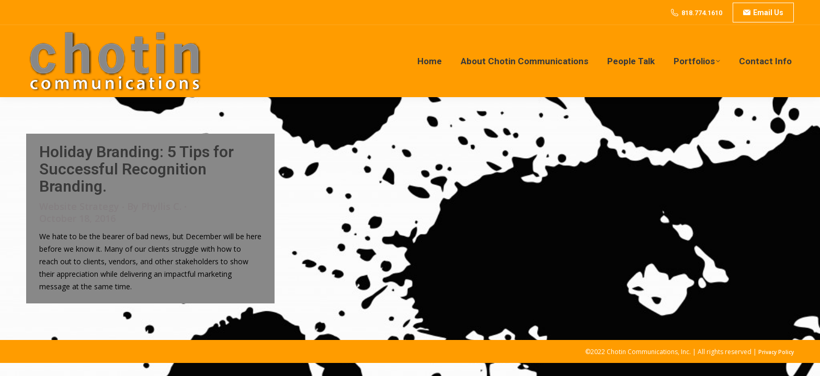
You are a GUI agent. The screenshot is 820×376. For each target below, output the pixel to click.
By (154, 206)
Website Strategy (79, 206)
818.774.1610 (701, 13)
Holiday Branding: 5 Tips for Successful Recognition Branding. (136, 169)
